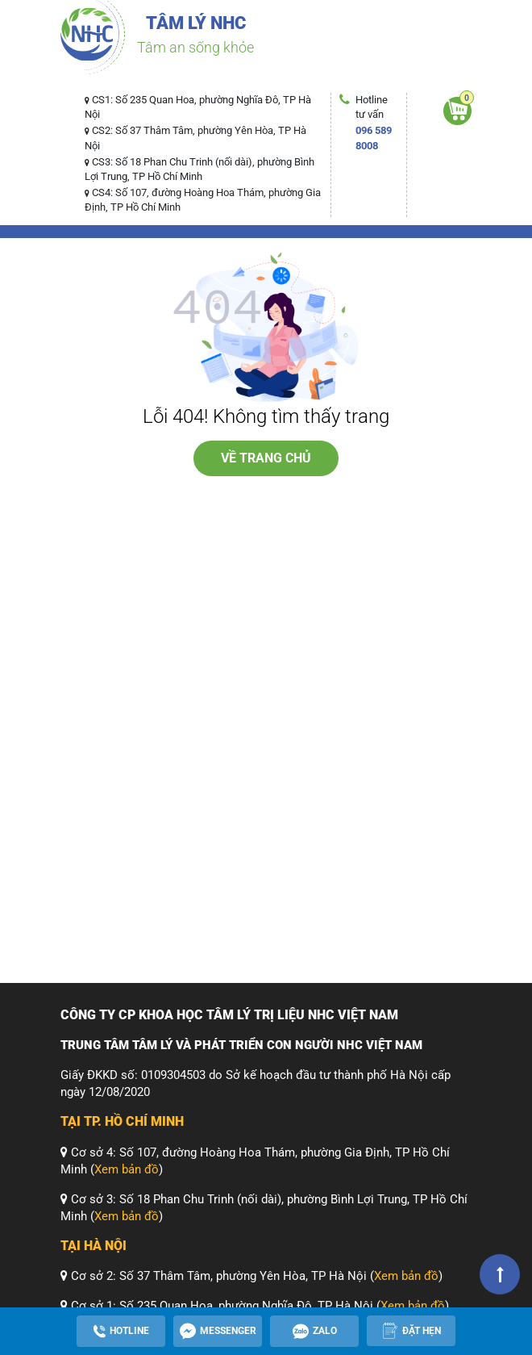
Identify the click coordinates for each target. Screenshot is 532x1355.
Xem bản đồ (126, 1169)
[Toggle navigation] (83, 77)
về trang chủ (266, 458)
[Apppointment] (411, 1330)
